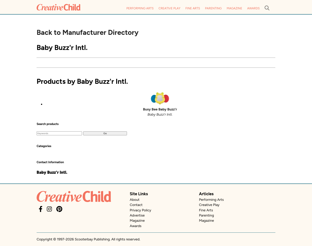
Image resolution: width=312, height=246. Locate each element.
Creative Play (169, 8)
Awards (253, 8)
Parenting (213, 8)
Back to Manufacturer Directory (87, 32)
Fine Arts (192, 8)
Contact (136, 205)
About (134, 199)
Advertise (137, 215)
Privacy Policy (140, 210)
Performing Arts (140, 8)
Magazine (234, 8)
